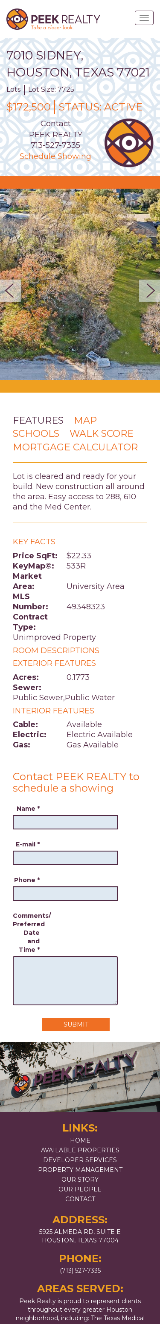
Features (38, 420)
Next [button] (147, 290)
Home (80, 1140)
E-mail (28, 844)
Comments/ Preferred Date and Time (26, 932)
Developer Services (80, 1160)
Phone (27, 880)
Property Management (80, 1170)
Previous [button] (13, 290)
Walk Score (102, 433)
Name (28, 808)
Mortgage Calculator (75, 447)
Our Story (80, 1179)
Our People (80, 1189)
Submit (76, 1024)
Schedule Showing (55, 156)
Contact (80, 1199)
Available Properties (80, 1150)
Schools (36, 433)
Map (85, 420)
